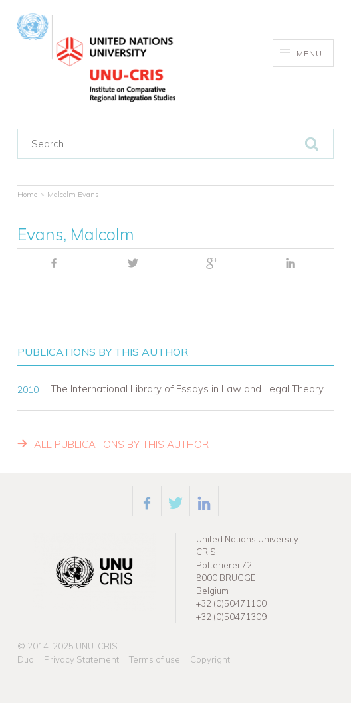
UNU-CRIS (97, 646)
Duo (25, 659)
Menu (301, 53)
